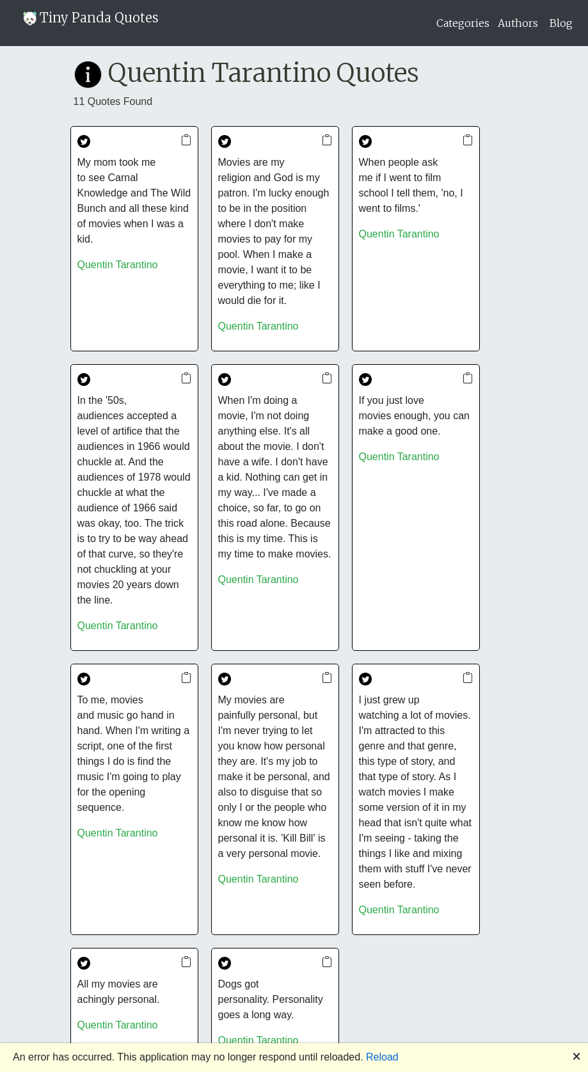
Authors (518, 23)
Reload (382, 1057)
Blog (561, 23)
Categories (462, 23)
